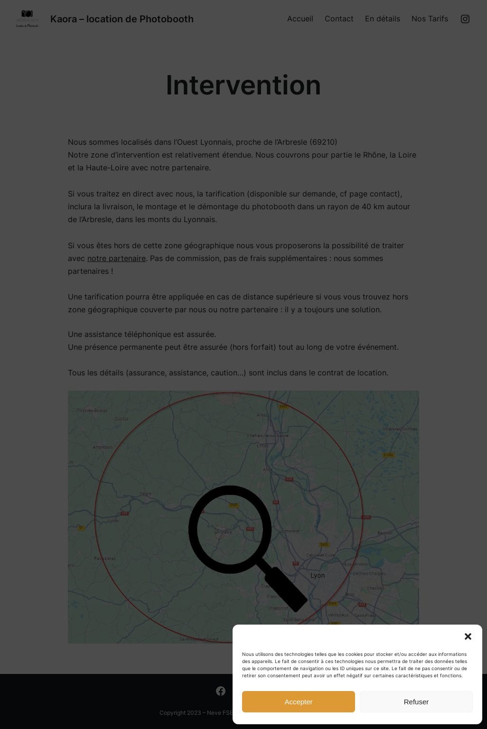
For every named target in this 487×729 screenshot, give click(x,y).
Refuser (416, 702)
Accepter (298, 702)
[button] (468, 636)
